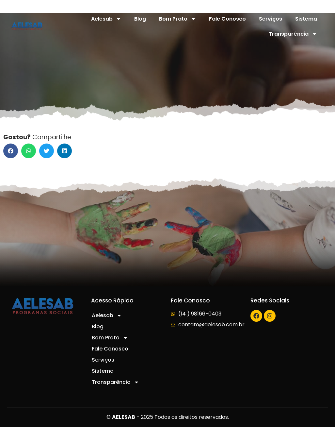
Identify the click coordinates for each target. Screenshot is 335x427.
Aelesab (106, 19)
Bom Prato (177, 19)
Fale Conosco (227, 19)
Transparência (293, 34)
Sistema (306, 19)
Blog (140, 19)
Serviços (270, 19)
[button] (10, 151)
